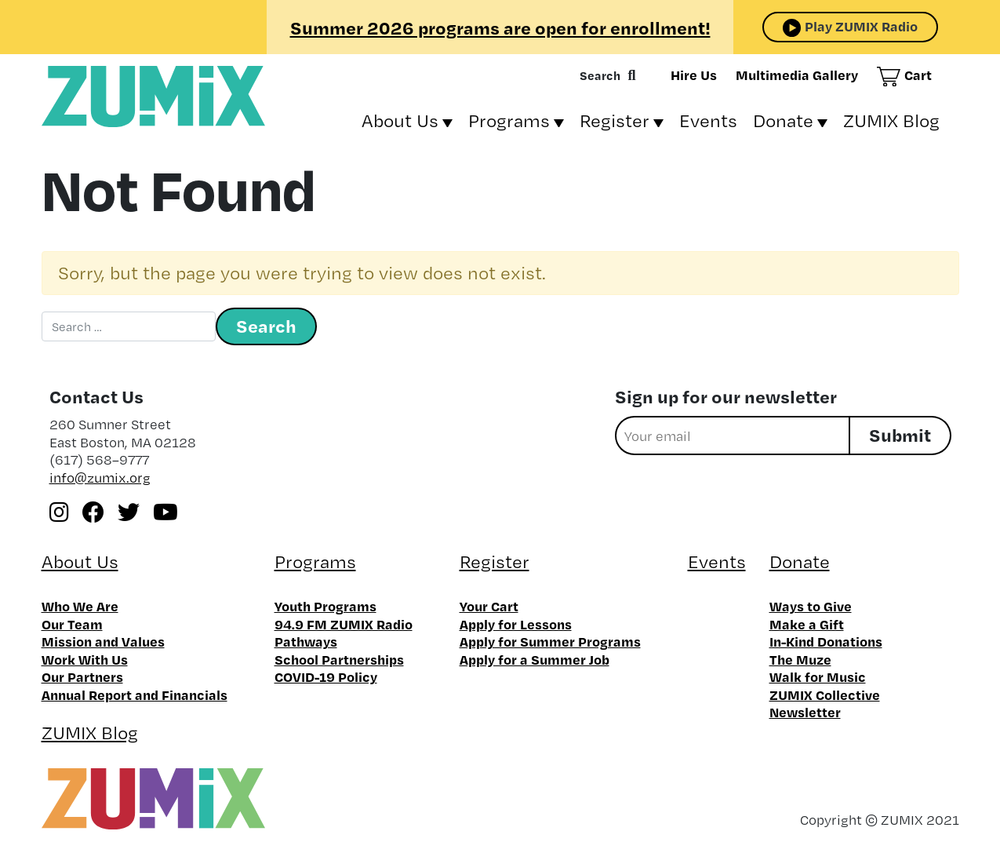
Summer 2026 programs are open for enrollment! (500, 27)
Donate (783, 120)
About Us (400, 120)
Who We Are (80, 605)
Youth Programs (325, 605)
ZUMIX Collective (824, 694)
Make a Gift (806, 623)
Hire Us (694, 74)
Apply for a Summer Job (534, 659)
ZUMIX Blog (891, 120)
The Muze (800, 659)
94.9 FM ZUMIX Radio (344, 623)
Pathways (306, 641)
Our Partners (82, 676)
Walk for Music (817, 676)
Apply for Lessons (516, 623)
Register (614, 120)
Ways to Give (810, 605)
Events (708, 120)
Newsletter (805, 711)
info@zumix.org (100, 477)
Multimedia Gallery (797, 74)
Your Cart (489, 605)
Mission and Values (103, 641)
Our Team (72, 623)
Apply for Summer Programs (550, 641)
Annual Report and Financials (134, 694)
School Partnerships (339, 659)
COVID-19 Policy (326, 676)
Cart (918, 74)
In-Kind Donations (825, 641)
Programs (509, 120)
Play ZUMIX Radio (861, 26)
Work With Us (85, 659)
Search (600, 75)
